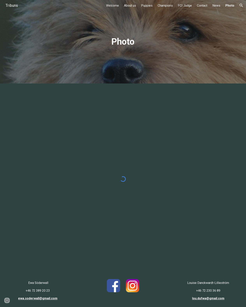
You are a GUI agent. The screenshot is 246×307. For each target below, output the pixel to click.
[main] (123, 42)
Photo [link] (229, 5)
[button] (241, 5)
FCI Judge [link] (185, 5)
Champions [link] (165, 5)
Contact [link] (202, 5)
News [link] (216, 5)
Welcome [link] (112, 5)
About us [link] (130, 5)
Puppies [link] (147, 5)
